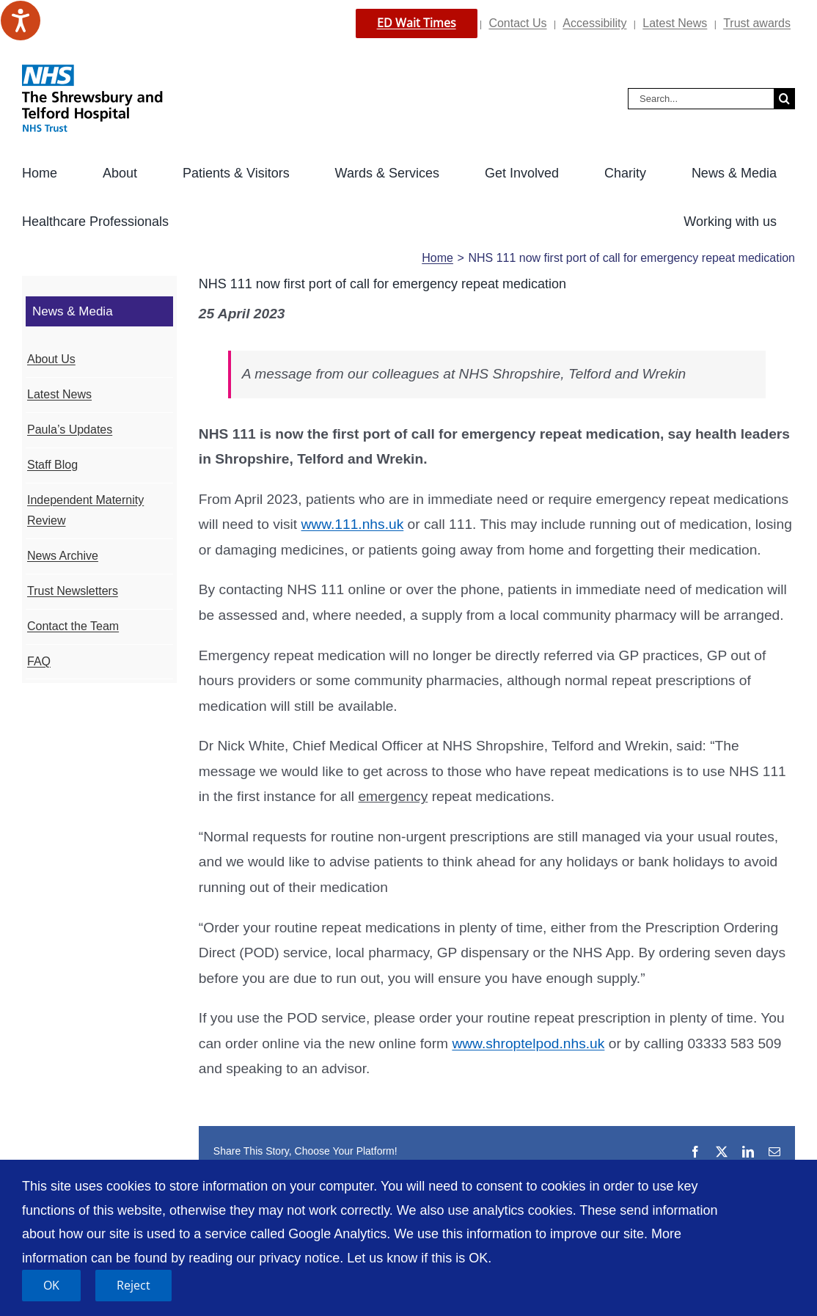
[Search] (784, 98)
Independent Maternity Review (85, 510)
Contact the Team (73, 626)
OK (51, 1285)
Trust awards (757, 23)
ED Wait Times (416, 23)
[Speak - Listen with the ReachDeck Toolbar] (20, 20)
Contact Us (517, 23)
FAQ (39, 661)
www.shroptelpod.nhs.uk (528, 1043)
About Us (51, 359)
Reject (133, 1285)
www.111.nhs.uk (352, 524)
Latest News (674, 23)
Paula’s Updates (69, 429)
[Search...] (701, 98)
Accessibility (594, 23)
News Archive (62, 555)
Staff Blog (52, 464)
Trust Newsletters (72, 591)
